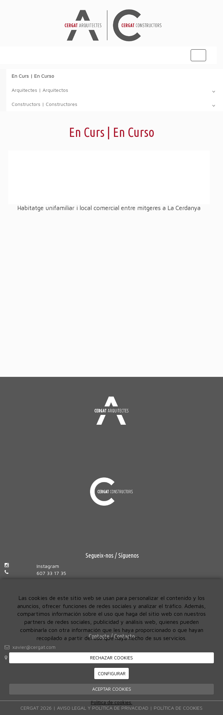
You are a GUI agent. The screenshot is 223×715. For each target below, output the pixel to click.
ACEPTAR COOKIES (111, 689)
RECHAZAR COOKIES (111, 657)
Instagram (48, 566)
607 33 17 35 (51, 573)
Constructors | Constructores (115, 105)
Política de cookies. (111, 702)
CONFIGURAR (112, 673)
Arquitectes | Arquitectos (115, 91)
